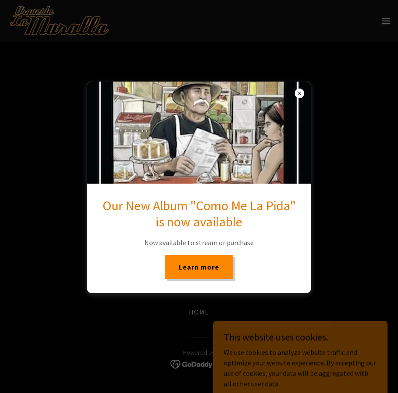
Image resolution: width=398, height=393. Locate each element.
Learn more (199, 267)
